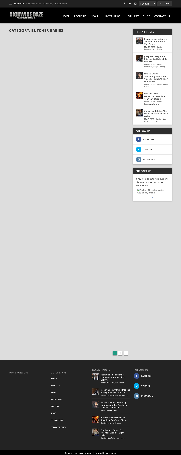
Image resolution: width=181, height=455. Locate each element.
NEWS (94, 15)
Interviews (148, 48)
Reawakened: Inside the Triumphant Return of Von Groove (155, 40)
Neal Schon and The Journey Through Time (46, 3)
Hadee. (165, 83)
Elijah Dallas (111, 436)
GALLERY (133, 15)
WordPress (111, 451)
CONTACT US (162, 15)
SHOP (146, 15)
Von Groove (157, 48)
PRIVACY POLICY (58, 425)
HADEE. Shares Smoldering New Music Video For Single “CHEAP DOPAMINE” (156, 76)
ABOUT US (80, 15)
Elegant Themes (84, 451)
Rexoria (156, 102)
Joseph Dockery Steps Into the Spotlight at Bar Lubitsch (156, 57)
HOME (66, 15)
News (146, 85)
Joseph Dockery (159, 65)
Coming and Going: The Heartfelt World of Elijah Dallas (156, 112)
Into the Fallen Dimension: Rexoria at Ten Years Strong (155, 95)
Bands (159, 45)
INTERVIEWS (112, 15)
